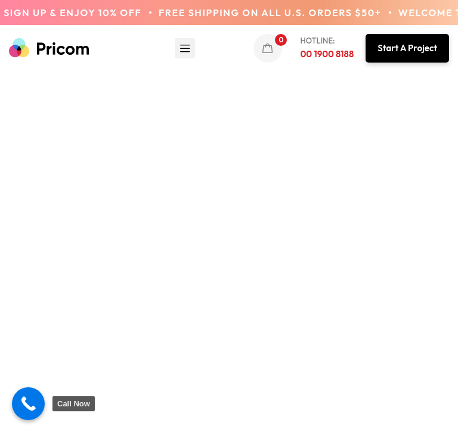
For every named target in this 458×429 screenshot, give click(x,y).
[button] (407, 48)
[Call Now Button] (28, 403)
